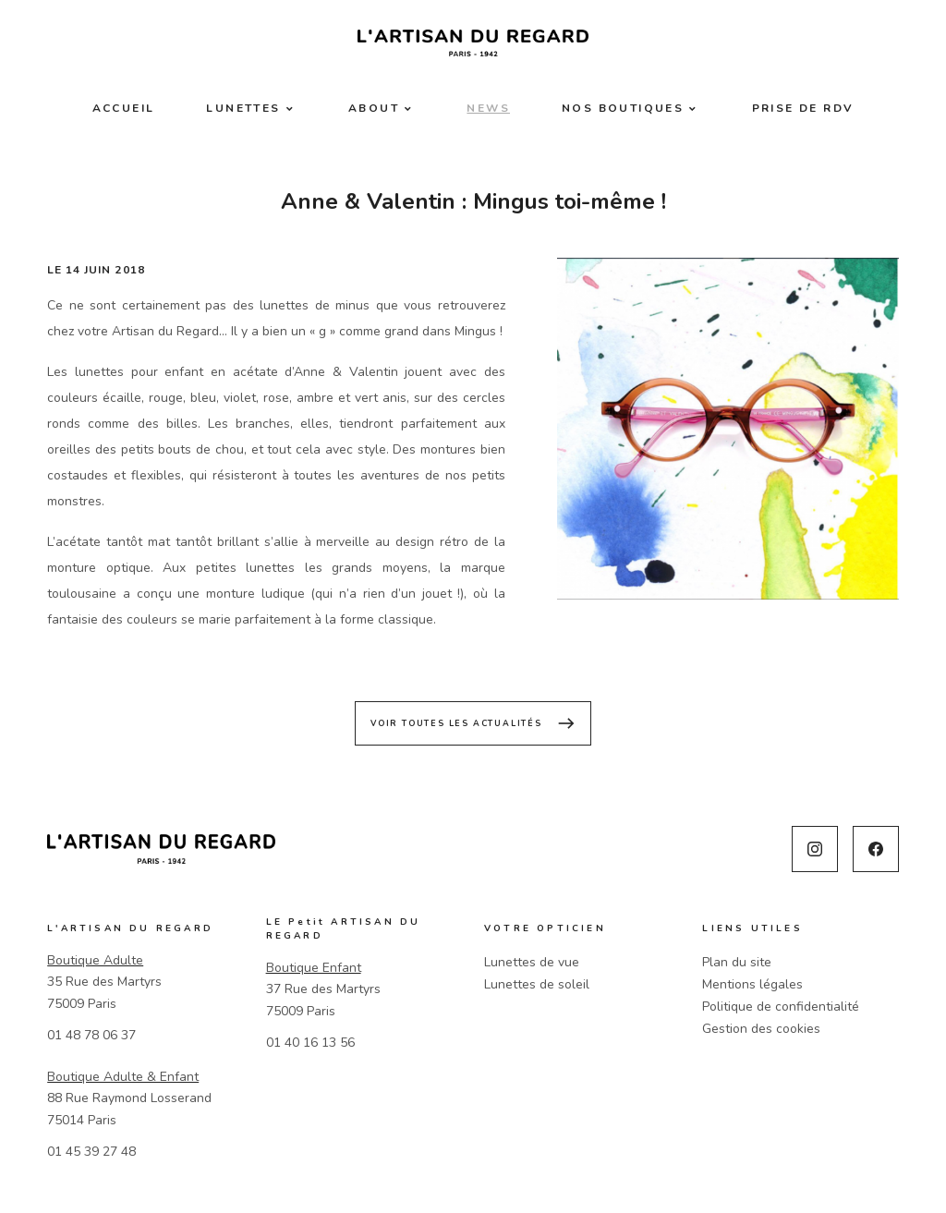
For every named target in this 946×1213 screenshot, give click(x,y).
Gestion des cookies (761, 1028)
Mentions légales (752, 984)
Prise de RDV (803, 108)
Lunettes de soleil (536, 984)
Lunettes (243, 108)
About (373, 108)
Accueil (123, 108)
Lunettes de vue (531, 962)
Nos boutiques (623, 108)
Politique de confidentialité (780, 1006)
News (488, 108)
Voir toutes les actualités (473, 723)
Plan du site (736, 962)
